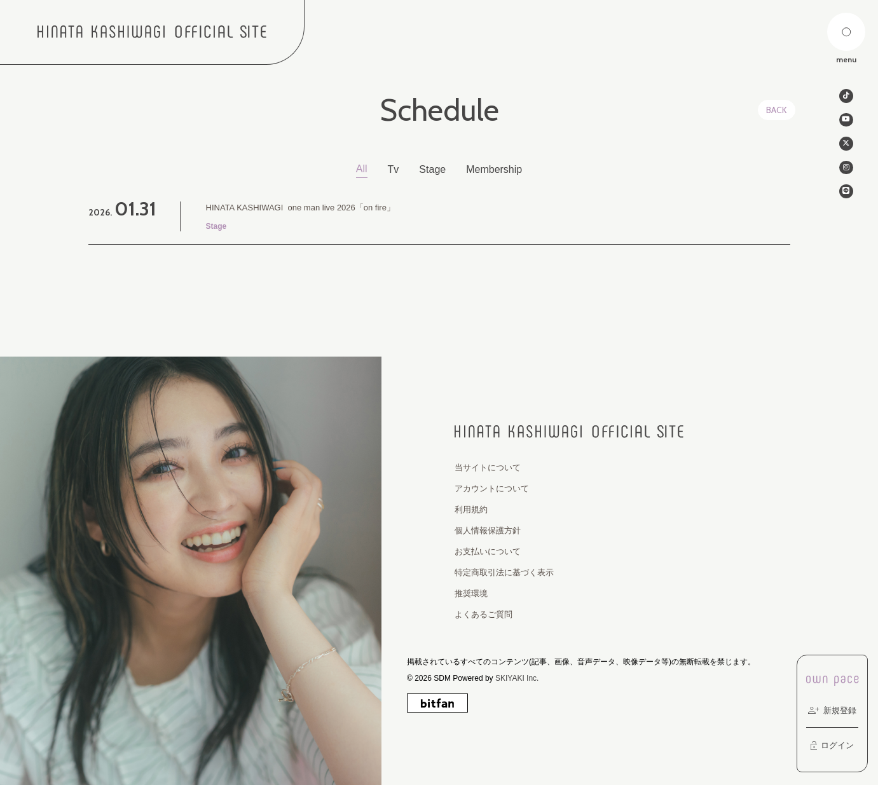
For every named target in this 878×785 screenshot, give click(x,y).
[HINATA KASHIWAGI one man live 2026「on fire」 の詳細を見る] (439, 217)
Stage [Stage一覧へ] (432, 169)
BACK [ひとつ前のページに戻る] (776, 110)
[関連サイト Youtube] (846, 122)
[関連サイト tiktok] (846, 96)
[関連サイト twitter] (846, 147)
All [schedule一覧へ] (361, 168)
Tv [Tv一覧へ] (393, 169)
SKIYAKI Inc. (516, 678)
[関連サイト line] (846, 198)
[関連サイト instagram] (846, 173)
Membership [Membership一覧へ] (494, 169)
